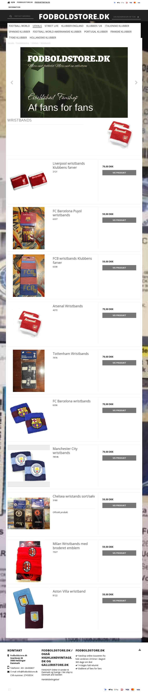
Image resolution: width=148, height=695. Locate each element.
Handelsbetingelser (50, 679)
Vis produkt (119, 172)
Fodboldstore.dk (74, 16)
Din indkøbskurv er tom (127, 17)
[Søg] (20, 16)
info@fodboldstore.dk (27, 671)
